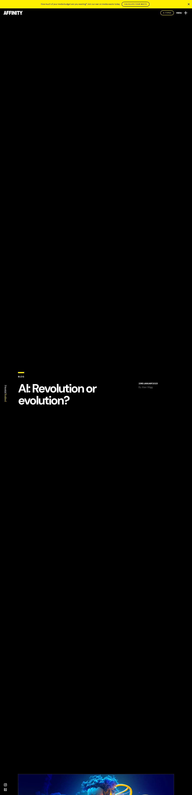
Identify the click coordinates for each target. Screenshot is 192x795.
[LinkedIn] (5, 789)
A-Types (167, 13)
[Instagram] (5, 785)
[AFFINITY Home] (13, 13)
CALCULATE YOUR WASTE (135, 4)
